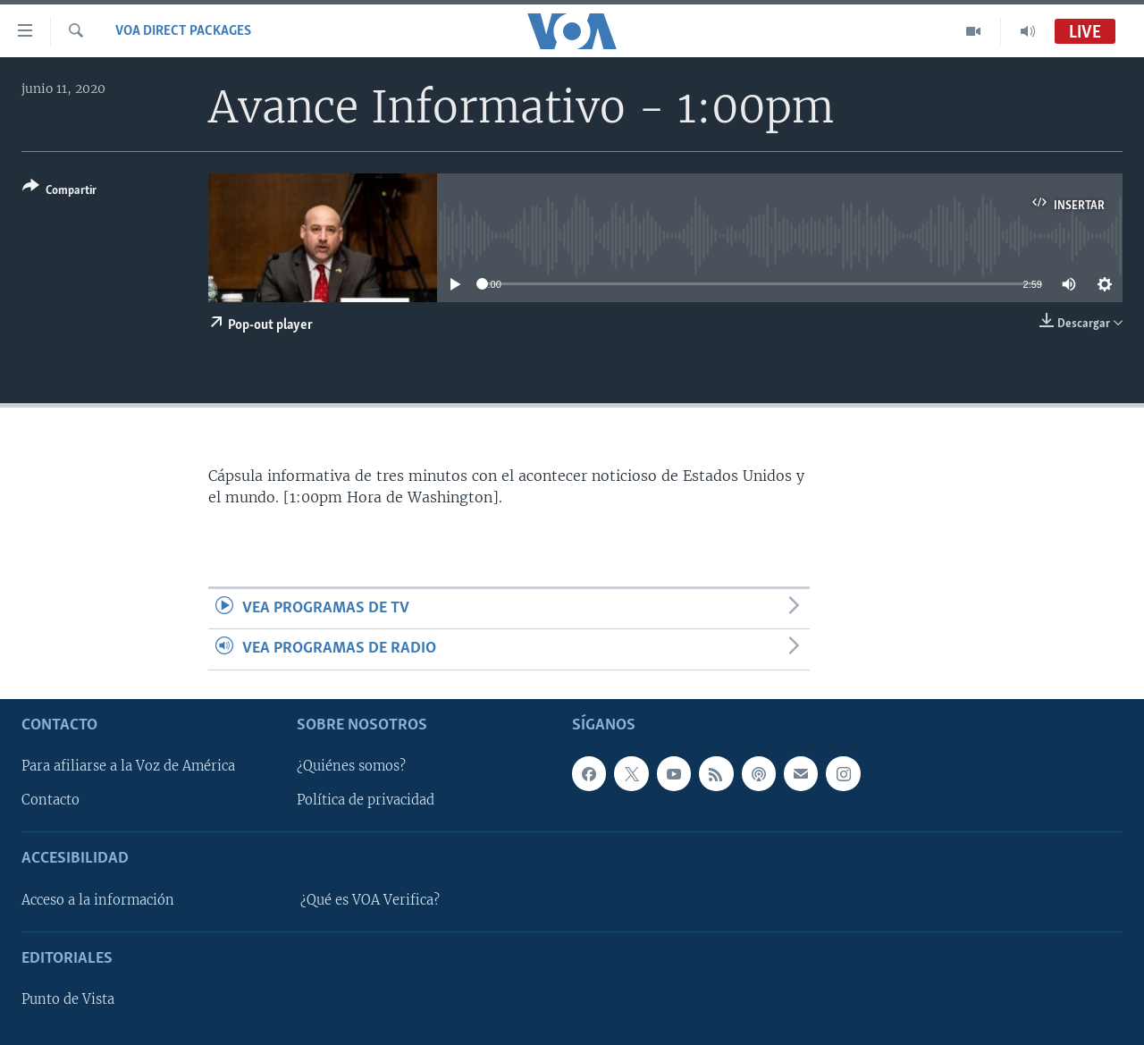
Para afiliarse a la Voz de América (128, 766)
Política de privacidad (365, 800)
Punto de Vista (67, 999)
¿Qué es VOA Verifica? (370, 900)
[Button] (59, 191)
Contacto (50, 800)
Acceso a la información (97, 900)
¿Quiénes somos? (351, 766)
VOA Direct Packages (183, 31)
